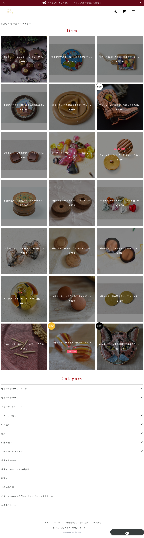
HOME (4, 23)
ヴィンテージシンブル (12, 406)
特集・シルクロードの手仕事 (15, 469)
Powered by (72, 533)
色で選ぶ (14, 23)
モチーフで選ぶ (8, 415)
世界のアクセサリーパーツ (14, 389)
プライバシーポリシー (52, 523)
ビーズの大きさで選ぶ (12, 451)
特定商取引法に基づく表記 (77, 523)
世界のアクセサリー (11, 397)
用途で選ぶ (6, 442)
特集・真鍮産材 (8, 460)
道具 (3, 433)
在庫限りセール (8, 505)
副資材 (4, 478)
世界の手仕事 (7, 487)
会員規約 (97, 523)
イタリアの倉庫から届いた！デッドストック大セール (27, 496)
